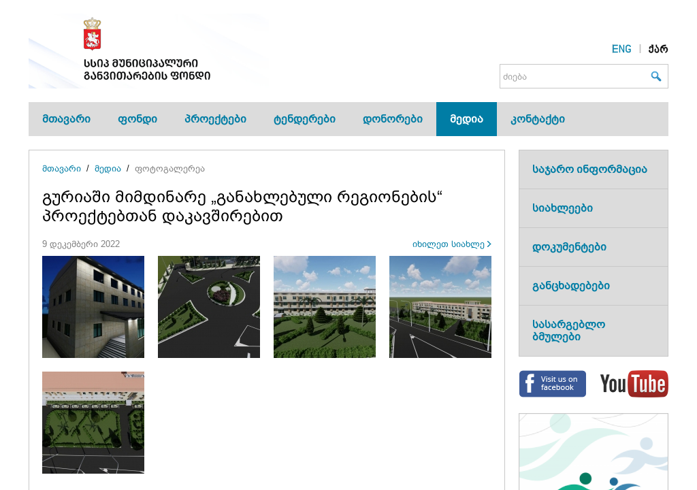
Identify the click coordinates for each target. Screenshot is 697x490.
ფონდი (137, 119)
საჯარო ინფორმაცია (589, 169)
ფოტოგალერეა (170, 168)
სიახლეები (562, 208)
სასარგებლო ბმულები (568, 330)
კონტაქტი (537, 119)
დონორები (393, 119)
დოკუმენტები (569, 246)
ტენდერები (305, 119)
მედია (466, 119)
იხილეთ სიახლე (448, 244)
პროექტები (215, 119)
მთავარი (66, 119)
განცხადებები (571, 285)
